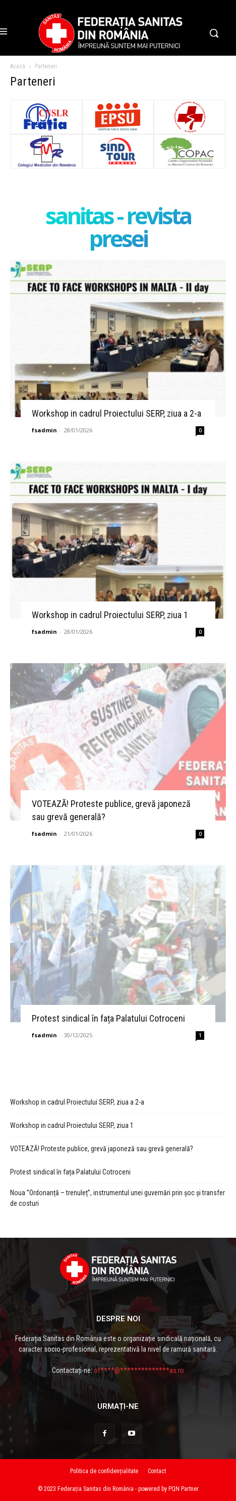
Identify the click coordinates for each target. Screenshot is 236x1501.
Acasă (17, 66)
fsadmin (44, 430)
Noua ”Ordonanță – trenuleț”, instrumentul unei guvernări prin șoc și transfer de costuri (117, 1198)
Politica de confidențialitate (104, 1471)
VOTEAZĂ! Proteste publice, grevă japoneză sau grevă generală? (101, 1149)
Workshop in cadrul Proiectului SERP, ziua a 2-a (116, 413)
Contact (157, 1471)
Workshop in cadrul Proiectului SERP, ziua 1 (110, 615)
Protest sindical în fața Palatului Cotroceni (108, 1018)
